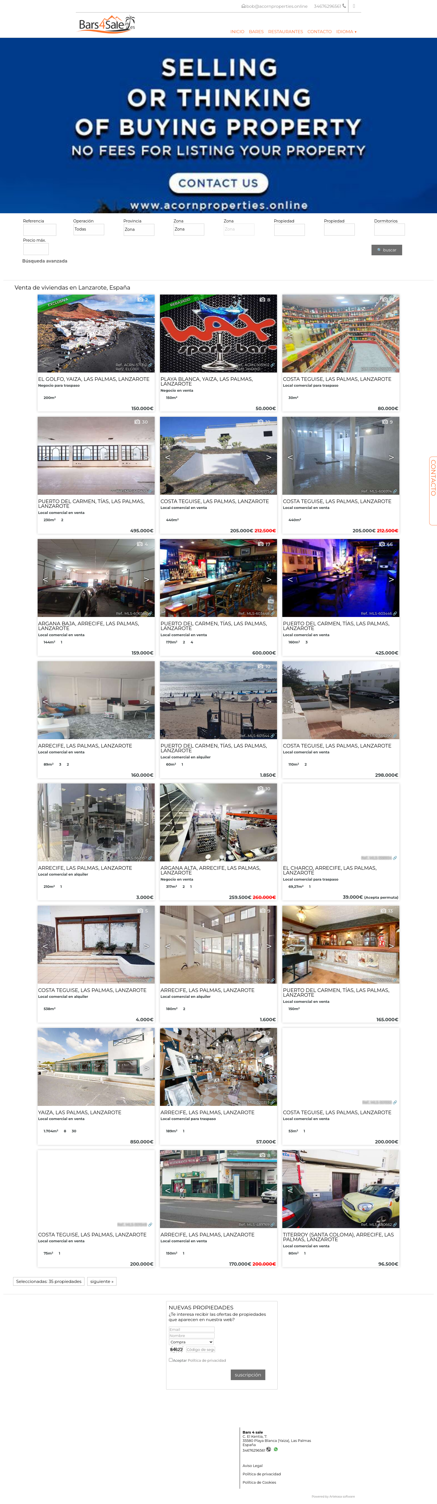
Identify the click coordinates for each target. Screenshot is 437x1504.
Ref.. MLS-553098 (376, 980)
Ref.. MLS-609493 (131, 491)
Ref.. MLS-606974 (376, 491)
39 (141, 1033)
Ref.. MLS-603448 (253, 613)
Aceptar (199, 1360)
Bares (256, 31)
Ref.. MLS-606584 (131, 613)
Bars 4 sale (253, 1432)
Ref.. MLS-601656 (132, 736)
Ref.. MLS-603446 (376, 613)
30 (141, 422)
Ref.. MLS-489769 (254, 1225)
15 (386, 666)
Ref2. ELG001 (127, 369)
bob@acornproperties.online (277, 6)
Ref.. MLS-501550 (377, 1102)
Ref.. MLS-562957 (132, 858)
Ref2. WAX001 (248, 369)
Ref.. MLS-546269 (131, 1102)
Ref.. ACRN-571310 (131, 365)
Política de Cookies (259, 1482)
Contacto (319, 31)
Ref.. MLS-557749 (132, 980)
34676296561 (257, 1450)
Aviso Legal (253, 1466)
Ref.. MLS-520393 (254, 1102)
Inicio (237, 31)
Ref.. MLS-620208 (376, 369)
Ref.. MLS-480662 (376, 1225)
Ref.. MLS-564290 (376, 736)
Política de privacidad (207, 1360)
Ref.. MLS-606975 (254, 491)
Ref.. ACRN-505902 (253, 365)
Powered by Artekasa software (333, 1496)
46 (385, 544)
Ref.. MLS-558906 (254, 858)
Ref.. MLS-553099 (254, 980)
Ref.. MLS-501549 (132, 1225)
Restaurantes (285, 31)
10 (263, 422)
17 (263, 544)
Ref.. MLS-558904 (376, 858)
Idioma (346, 31)
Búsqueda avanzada (44, 261)
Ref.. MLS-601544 (254, 736)
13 (386, 911)
